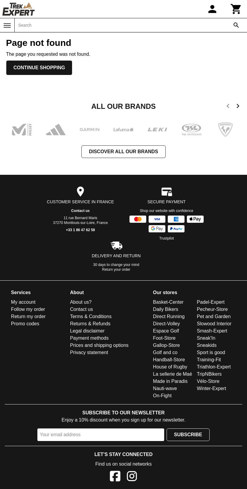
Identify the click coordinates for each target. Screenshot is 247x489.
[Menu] (7, 25)
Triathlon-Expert (214, 366)
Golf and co (165, 352)
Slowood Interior (214, 323)
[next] (238, 107)
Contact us (80, 211)
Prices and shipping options (99, 345)
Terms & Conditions (91, 316)
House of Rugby (170, 366)
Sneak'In (206, 338)
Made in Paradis (170, 381)
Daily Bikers (165, 309)
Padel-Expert (211, 302)
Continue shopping (39, 67)
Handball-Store (169, 359)
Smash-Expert (212, 330)
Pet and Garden (214, 316)
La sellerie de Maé (172, 374)
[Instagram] (132, 477)
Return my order (28, 316)
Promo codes (25, 323)
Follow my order (28, 309)
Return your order (116, 269)
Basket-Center (168, 302)
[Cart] (236, 9)
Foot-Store (164, 338)
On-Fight (162, 395)
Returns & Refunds (90, 323)
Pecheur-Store (212, 309)
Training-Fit (209, 359)
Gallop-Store (166, 345)
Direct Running (169, 316)
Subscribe (188, 434)
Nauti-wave (165, 388)
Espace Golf (166, 330)
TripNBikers (209, 374)
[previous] (228, 107)
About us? (81, 302)
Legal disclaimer (87, 330)
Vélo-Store (208, 381)
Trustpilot (166, 238)
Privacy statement (89, 352)
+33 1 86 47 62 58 (80, 230)
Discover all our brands (123, 151)
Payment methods (89, 338)
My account (23, 302)
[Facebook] (115, 477)
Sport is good (211, 352)
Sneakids (206, 345)
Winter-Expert (211, 388)
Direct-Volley (166, 323)
